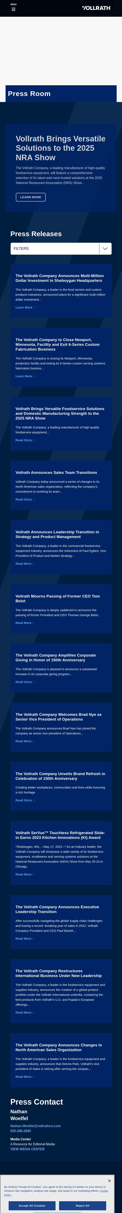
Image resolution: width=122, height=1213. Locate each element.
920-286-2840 (20, 1131)
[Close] (109, 1186)
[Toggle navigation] (13, 8)
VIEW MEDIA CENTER (27, 1149)
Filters (63, 249)
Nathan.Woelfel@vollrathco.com (35, 1126)
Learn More (30, 197)
